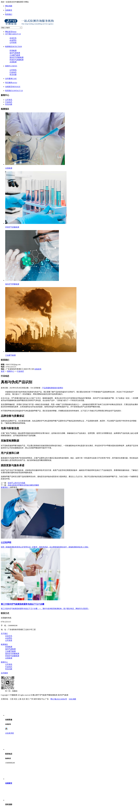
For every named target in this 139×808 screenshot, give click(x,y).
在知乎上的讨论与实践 (16, 483)
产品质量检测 (47, 388)
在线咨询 (37, 369)
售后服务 (11, 83)
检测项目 (13, 46)
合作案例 (11, 78)
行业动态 (13, 72)
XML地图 (72, 699)
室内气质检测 (15, 53)
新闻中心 (11, 66)
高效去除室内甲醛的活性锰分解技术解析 (23, 485)
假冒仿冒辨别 (58, 388)
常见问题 (13, 74)
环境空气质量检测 (16, 60)
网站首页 (10, 32)
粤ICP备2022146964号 (58, 699)
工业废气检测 (15, 55)
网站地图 (8, 6)
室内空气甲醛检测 (16, 57)
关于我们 (13, 34)
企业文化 (13, 38)
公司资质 (13, 42)
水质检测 (13, 62)
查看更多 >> (5, 487)
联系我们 (8, 14)
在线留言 (8, 10)
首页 (2, 371)
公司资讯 (13, 70)
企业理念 (13, 40)
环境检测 (13, 50)
